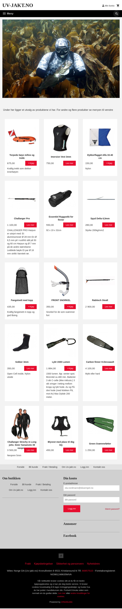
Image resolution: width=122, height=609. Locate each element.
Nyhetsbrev (93, 564)
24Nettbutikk (66, 603)
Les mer (62, 594)
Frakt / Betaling (49, 467)
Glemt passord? (112, 509)
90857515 (88, 571)
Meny (7, 13)
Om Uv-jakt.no (69, 467)
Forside (20, 467)
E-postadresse (70, 483)
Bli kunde (33, 467)
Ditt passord (69, 495)
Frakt (28, 564)
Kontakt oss (99, 467)
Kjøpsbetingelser (43, 564)
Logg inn (84, 467)
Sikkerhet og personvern (70, 564)
